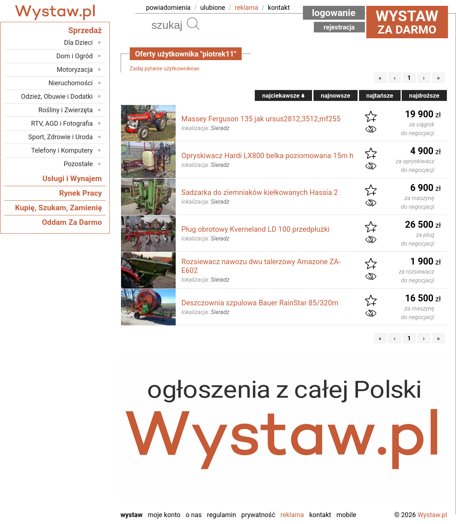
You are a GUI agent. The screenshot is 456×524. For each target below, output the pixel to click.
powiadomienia (168, 7)
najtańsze (379, 95)
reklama (246, 7)
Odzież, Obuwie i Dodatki (57, 96)
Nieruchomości (70, 83)
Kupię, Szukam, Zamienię (58, 207)
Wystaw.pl (432, 515)
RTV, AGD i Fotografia (62, 123)
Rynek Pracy (80, 193)
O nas (194, 515)
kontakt (279, 7)
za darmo (407, 21)
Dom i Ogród (74, 56)
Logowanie (334, 12)
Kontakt (320, 515)
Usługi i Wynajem (72, 178)
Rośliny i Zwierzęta (65, 110)
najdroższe (424, 95)
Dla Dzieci (78, 42)
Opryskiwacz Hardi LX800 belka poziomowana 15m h (268, 155)
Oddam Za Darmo (72, 222)
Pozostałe (78, 164)
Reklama (292, 515)
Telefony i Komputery (62, 150)
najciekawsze (283, 95)
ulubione (212, 7)
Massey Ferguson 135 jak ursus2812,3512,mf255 (261, 118)
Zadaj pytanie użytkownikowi (164, 68)
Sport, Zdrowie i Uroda (60, 137)
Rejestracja (339, 27)
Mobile (346, 515)
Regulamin (221, 515)
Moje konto (164, 515)
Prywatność (258, 515)
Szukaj (193, 24)
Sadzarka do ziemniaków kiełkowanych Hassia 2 (260, 192)
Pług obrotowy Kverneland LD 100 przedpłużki (256, 229)
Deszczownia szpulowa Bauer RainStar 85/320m (260, 302)
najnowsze (335, 95)
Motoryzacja (75, 69)
